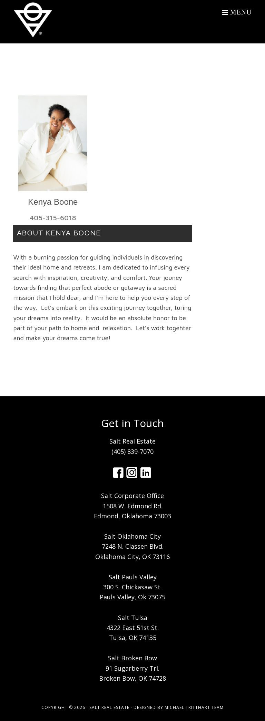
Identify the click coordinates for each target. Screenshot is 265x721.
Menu (241, 12)
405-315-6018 (53, 218)
